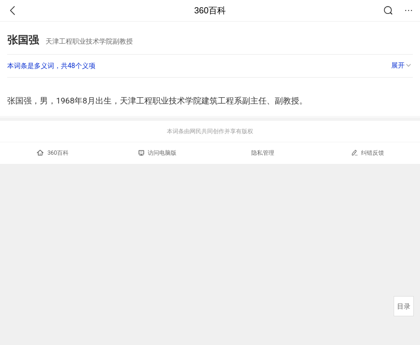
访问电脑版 (157, 153)
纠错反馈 (367, 152)
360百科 (210, 10)
